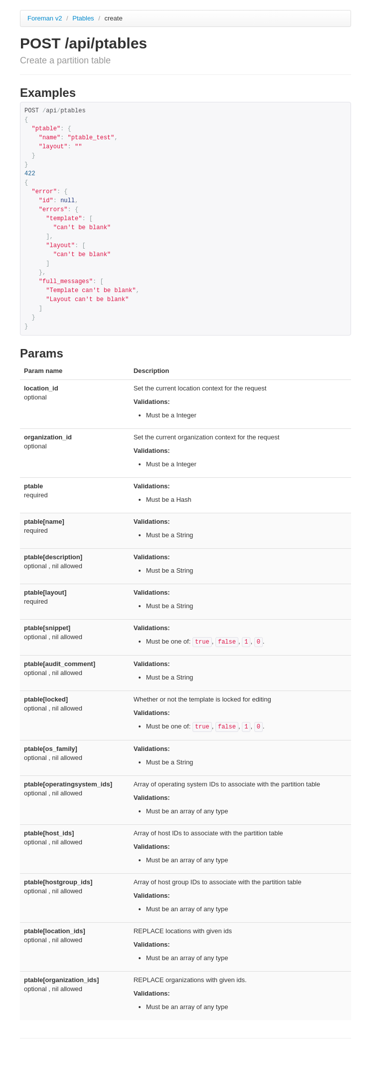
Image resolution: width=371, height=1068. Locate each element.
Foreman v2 (44, 18)
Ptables (84, 18)
